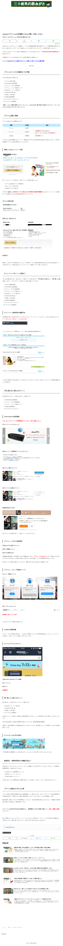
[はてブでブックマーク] (39, 41)
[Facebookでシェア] (24, 41)
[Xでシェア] (10, 41)
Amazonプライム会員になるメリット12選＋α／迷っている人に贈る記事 (26, 61)
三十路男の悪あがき (10, 827)
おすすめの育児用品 (7, 832)
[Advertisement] (31, 19)
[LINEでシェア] (53, 41)
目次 (30, 65)
